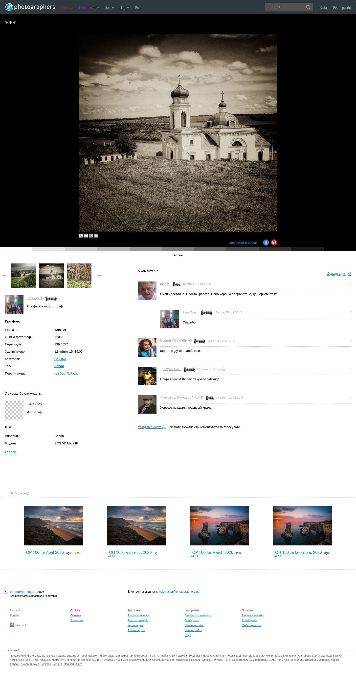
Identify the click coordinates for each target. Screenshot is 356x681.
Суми (272, 659)
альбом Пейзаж (66, 373)
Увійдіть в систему (151, 427)
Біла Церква (179, 655)
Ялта (79, 663)
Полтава (217, 659)
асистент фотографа (101, 655)
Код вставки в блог (243, 243)
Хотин (59, 366)
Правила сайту (194, 625)
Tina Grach (35, 298)
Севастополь (240, 659)
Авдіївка (165, 655)
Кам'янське (17, 659)
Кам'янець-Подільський (326, 655)
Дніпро (243, 655)
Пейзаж (60, 359)
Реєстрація (342, 7)
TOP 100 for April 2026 (44, 552)
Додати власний (339, 273)
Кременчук (58, 659)
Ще (124, 7)
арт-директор (124, 655)
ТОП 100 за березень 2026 (297, 552)
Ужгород (324, 659)
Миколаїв (182, 659)
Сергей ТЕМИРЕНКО (176, 340)
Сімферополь (258, 659)
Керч (28, 659)
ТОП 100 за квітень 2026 (129, 552)
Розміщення (249, 620)
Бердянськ (195, 655)
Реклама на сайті (253, 615)
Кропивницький (90, 659)
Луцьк (118, 659)
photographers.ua (22, 592)
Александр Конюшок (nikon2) (181, 397)
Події (188, 635)
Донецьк (254, 655)
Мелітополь (153, 659)
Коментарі (76, 620)
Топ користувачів (138, 615)
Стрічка (66, 7)
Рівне (227, 659)
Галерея (88, 7)
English (14, 615)
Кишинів (45, 659)
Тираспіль (311, 659)
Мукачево (168, 659)
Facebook (18, 625)
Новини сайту (193, 630)
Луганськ (107, 659)
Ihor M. (165, 284)
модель (60, 655)
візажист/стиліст (77, 655)
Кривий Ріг (73, 659)
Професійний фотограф (25, 655)
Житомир (267, 655)
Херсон (14, 663)
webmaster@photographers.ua (179, 591)
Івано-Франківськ (300, 655)
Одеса (206, 659)
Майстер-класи (251, 625)
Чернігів (57, 663)
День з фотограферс (198, 615)
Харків (335, 659)
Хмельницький (30, 663)
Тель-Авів (283, 659)
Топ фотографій (138, 620)
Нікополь (194, 659)
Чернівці (69, 663)
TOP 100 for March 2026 (211, 552)
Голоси (10, 452)
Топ (109, 7)
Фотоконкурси (136, 630)
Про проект (192, 620)
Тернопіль (296, 659)
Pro (137, 7)
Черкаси (46, 663)
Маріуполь (138, 659)
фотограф (48, 655)
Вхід (323, 7)
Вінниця (220, 655)
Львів (126, 659)
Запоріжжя (281, 655)
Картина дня (135, 625)
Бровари (208, 655)
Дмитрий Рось (170, 369)
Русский (15, 610)
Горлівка (232, 655)
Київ (35, 659)
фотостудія (141, 655)
